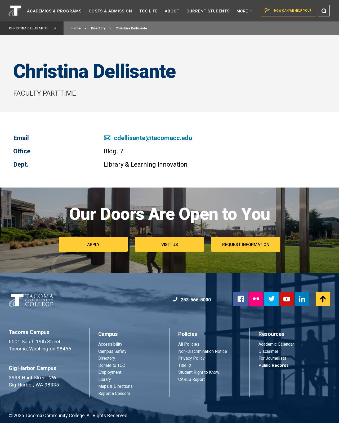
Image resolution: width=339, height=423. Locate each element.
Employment (109, 372)
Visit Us (169, 244)
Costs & (110, 11)
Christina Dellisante (33, 28)
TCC (148, 11)
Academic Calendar (276, 344)
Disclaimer (268, 351)
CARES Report (191, 379)
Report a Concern (114, 393)
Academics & (54, 11)
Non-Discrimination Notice (202, 351)
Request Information (245, 244)
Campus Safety (112, 351)
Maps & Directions (115, 386)
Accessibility (110, 344)
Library (104, 379)
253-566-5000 (192, 299)
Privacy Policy (191, 358)
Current (208, 11)
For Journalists (272, 358)
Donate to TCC (111, 365)
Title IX (184, 365)
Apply (93, 244)
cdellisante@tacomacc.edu (148, 138)
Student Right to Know (198, 372)
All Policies (189, 344)
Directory (101, 28)
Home (79, 28)
